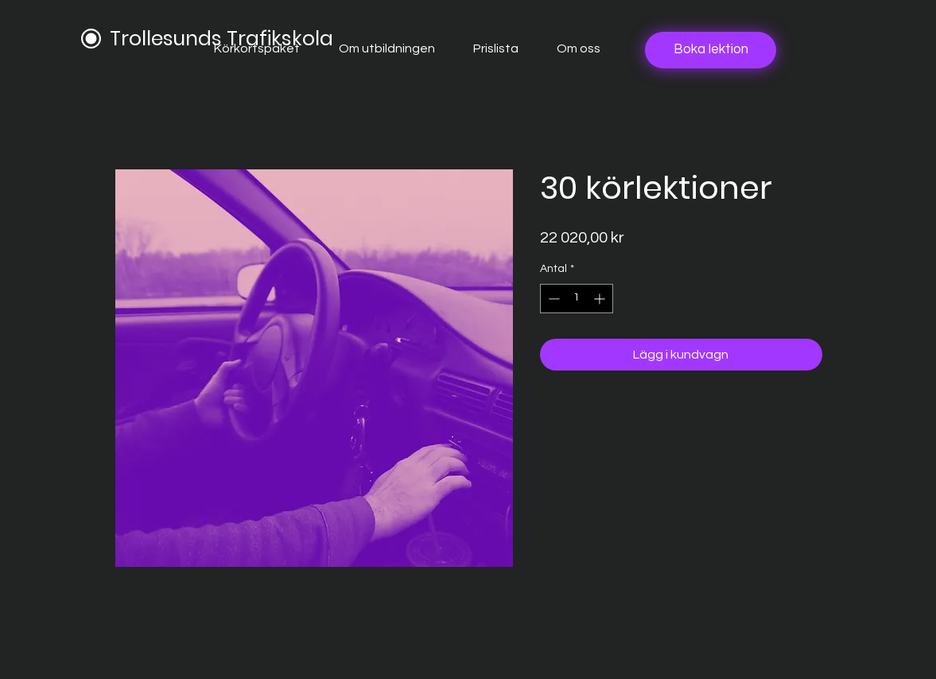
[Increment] (601, 298)
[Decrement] (552, 298)
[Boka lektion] (710, 50)
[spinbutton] (576, 298)
